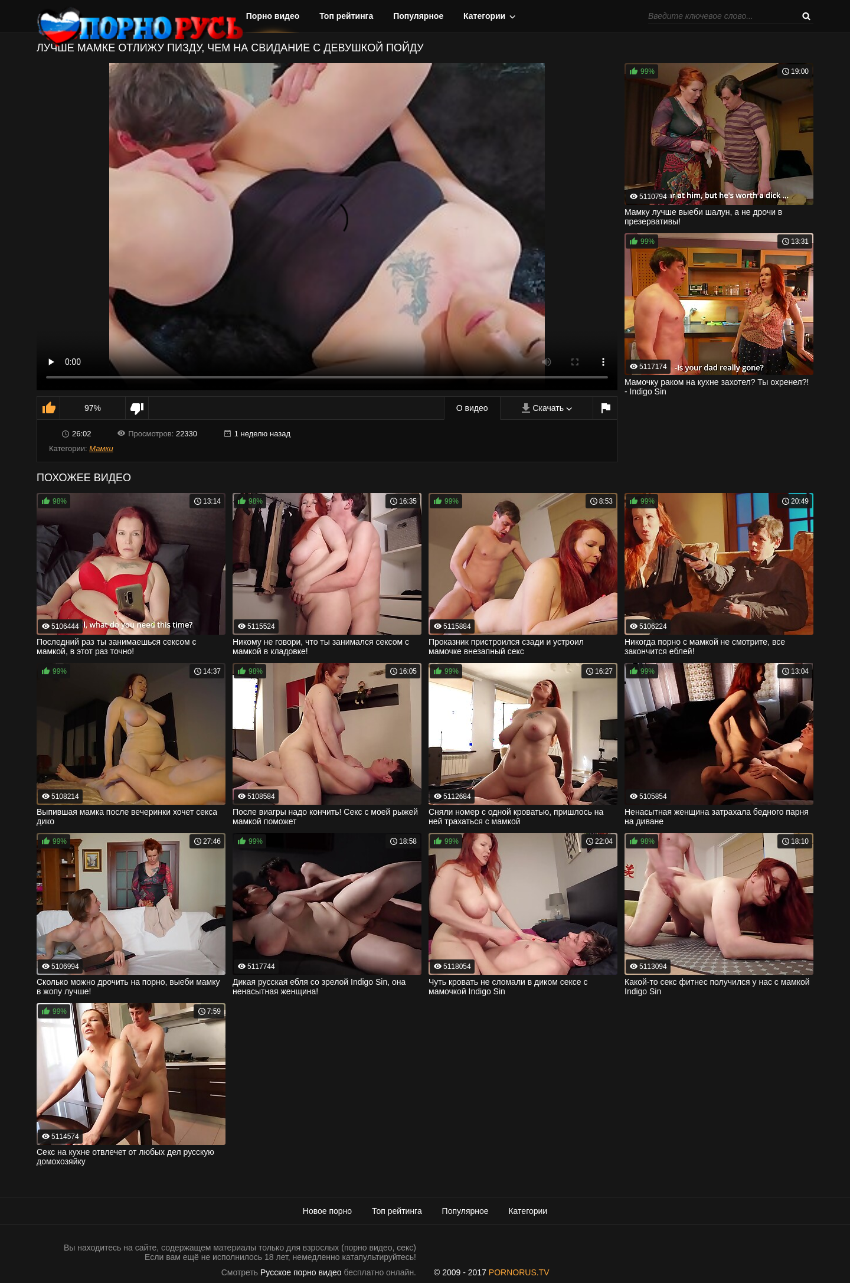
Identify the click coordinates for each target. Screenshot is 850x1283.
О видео (472, 408)
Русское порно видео (300, 1272)
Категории (484, 16)
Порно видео (273, 16)
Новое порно (327, 1211)
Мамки (101, 448)
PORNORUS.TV (519, 1272)
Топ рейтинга (346, 16)
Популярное (418, 16)
